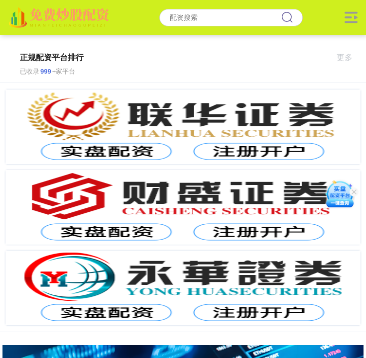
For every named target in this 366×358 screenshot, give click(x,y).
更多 (349, 57)
